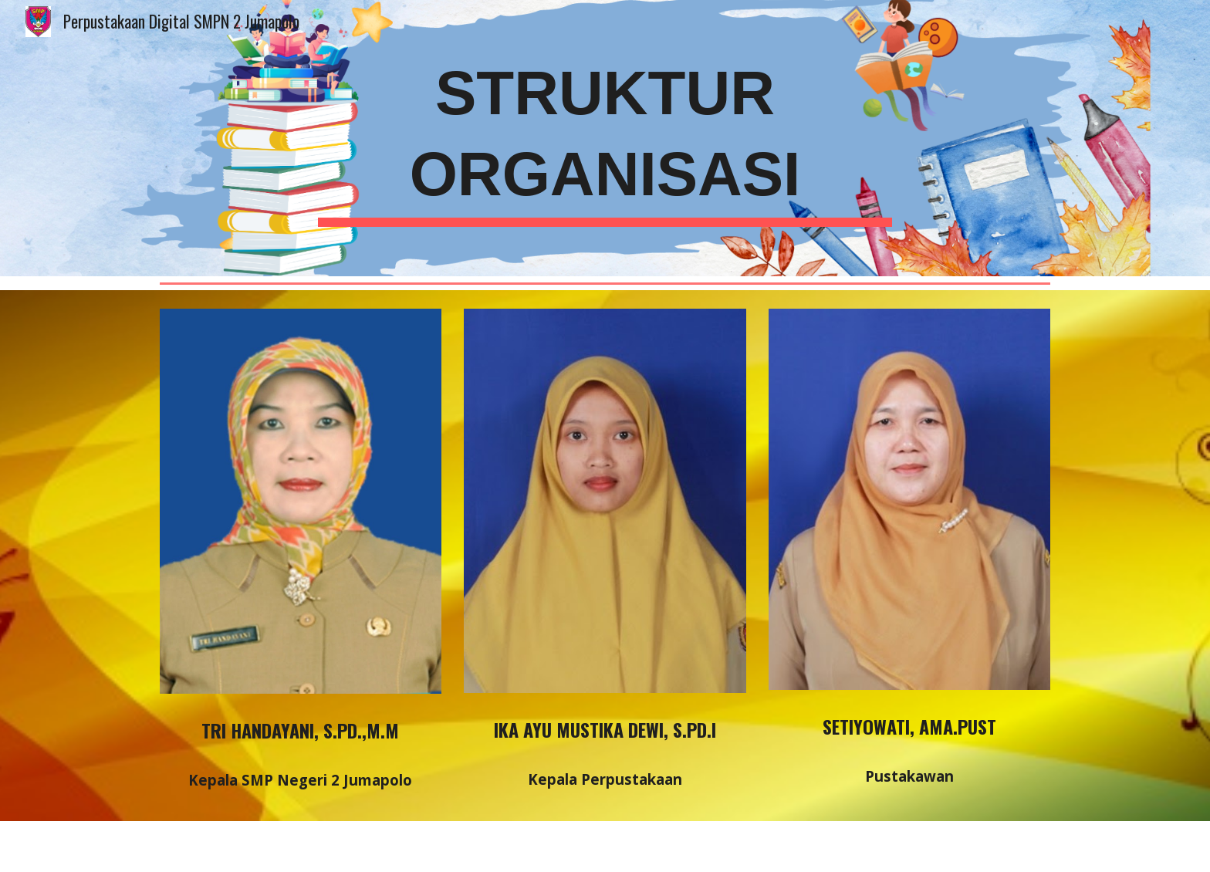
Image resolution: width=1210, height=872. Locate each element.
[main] (605, 138)
